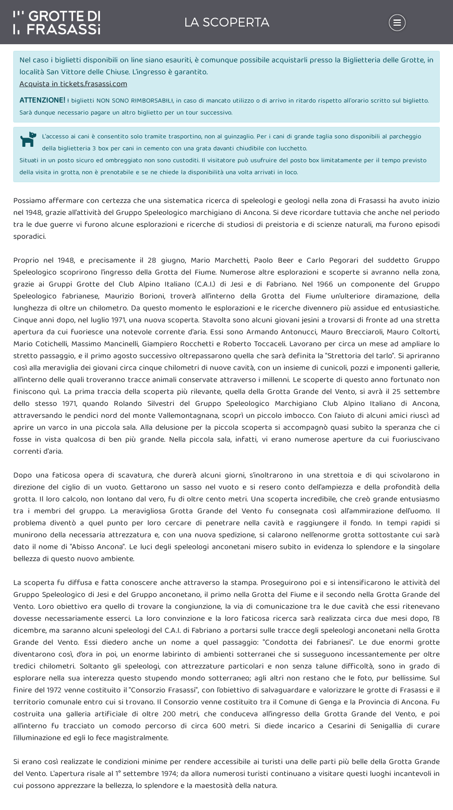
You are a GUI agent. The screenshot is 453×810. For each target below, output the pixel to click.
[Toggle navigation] (397, 22)
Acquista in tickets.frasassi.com (73, 85)
